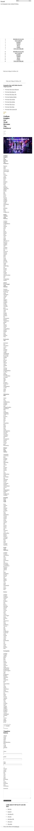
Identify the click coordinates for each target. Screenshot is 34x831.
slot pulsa (10, 826)
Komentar (5, 788)
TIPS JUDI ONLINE (18, 49)
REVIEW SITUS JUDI (18, 39)
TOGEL (18, 47)
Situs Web (4, 762)
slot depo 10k (11, 821)
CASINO (18, 42)
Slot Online (12, 99)
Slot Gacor (12, 104)
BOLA (18, 45)
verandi (7, 725)
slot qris (9, 818)
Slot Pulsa (12, 107)
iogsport (9, 813)
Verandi (3, 1)
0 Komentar (5, 727)
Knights (9, 724)
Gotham (5, 724)
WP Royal (16, 828)
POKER (18, 44)
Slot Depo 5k (13, 92)
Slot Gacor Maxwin (14, 89)
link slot (9, 811)
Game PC (4, 112)
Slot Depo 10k (13, 94)
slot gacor (10, 823)
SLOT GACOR (18, 41)
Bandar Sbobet (13, 97)
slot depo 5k (10, 816)
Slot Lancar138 (13, 109)
